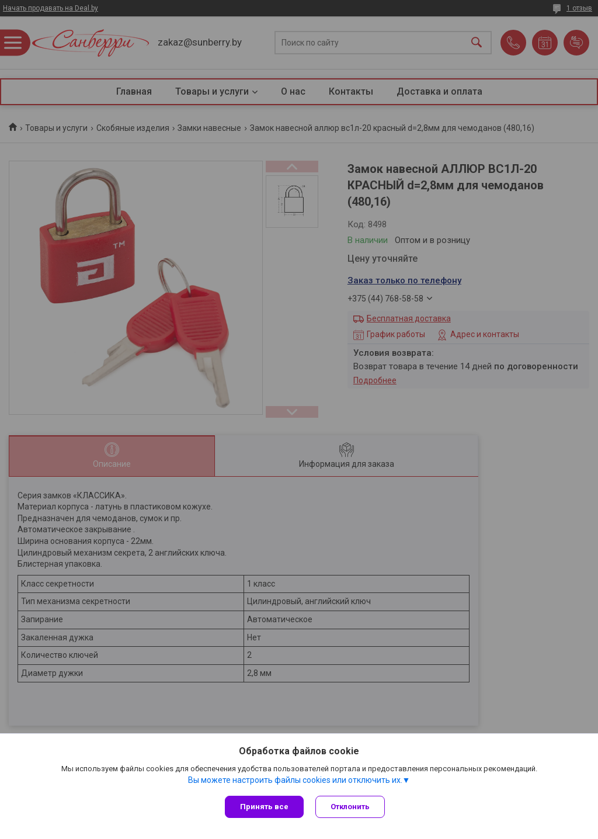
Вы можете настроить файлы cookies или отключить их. (295, 780)
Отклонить (350, 806)
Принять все (264, 806)
